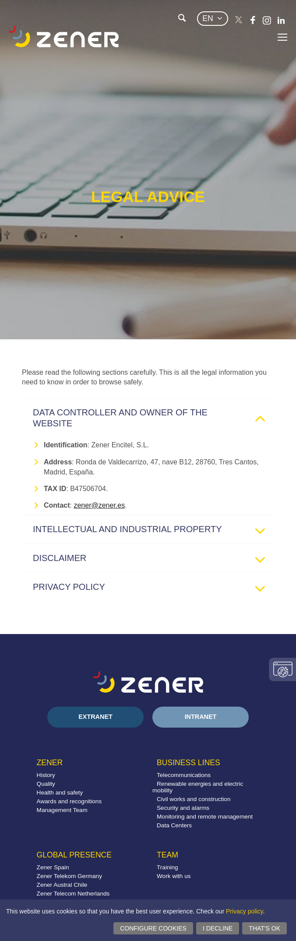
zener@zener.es (99, 505)
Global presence (74, 854)
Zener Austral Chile (62, 885)
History (46, 775)
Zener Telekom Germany (69, 876)
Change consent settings (283, 669)
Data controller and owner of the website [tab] (152, 418)
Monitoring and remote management (205, 816)
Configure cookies (153, 928)
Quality (46, 784)
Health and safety (60, 792)
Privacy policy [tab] (152, 589)
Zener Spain (53, 867)
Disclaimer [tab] (152, 560)
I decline (218, 928)
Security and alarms (183, 808)
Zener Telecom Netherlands (73, 893)
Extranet (95, 716)
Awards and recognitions (69, 801)
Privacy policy (244, 911)
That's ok (264, 928)
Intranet (201, 716)
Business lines (188, 762)
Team (167, 854)
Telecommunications (184, 775)
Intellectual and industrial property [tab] (152, 531)
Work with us (174, 876)
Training (167, 867)
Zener (50, 762)
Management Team (62, 810)
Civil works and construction (193, 799)
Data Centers (174, 825)
